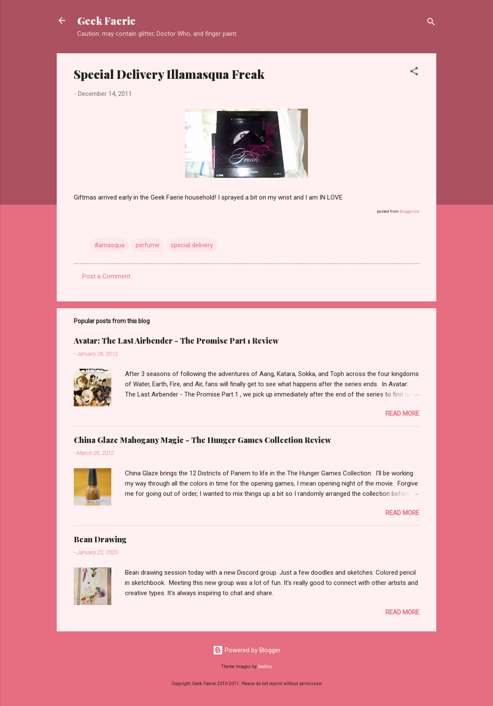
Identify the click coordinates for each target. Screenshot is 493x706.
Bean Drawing (100, 539)
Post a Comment (106, 276)
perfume (148, 245)
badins (265, 666)
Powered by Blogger (247, 650)
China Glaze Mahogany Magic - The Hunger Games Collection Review (202, 440)
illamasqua (110, 245)
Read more (402, 413)
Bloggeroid (409, 211)
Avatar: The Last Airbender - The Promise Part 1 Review (176, 341)
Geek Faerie (106, 20)
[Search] (431, 23)
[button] (414, 72)
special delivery (192, 245)
